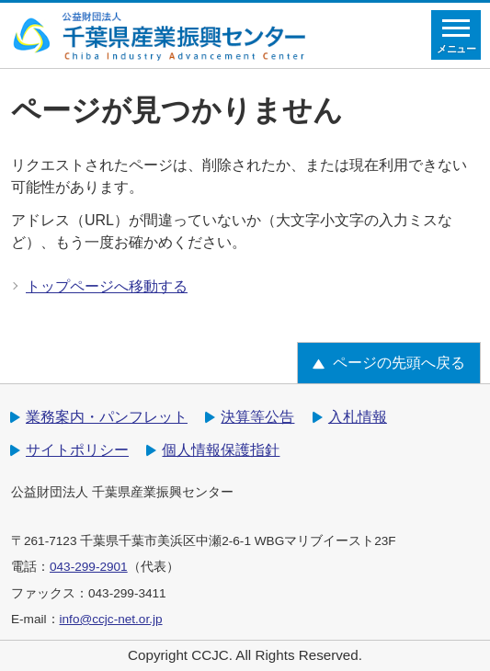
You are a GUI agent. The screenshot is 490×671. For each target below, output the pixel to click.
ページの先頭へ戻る (399, 362)
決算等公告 (257, 417)
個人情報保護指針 (220, 450)
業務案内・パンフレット (107, 417)
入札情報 (357, 417)
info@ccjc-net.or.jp (111, 619)
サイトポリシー (77, 450)
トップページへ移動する (107, 286)
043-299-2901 (89, 567)
